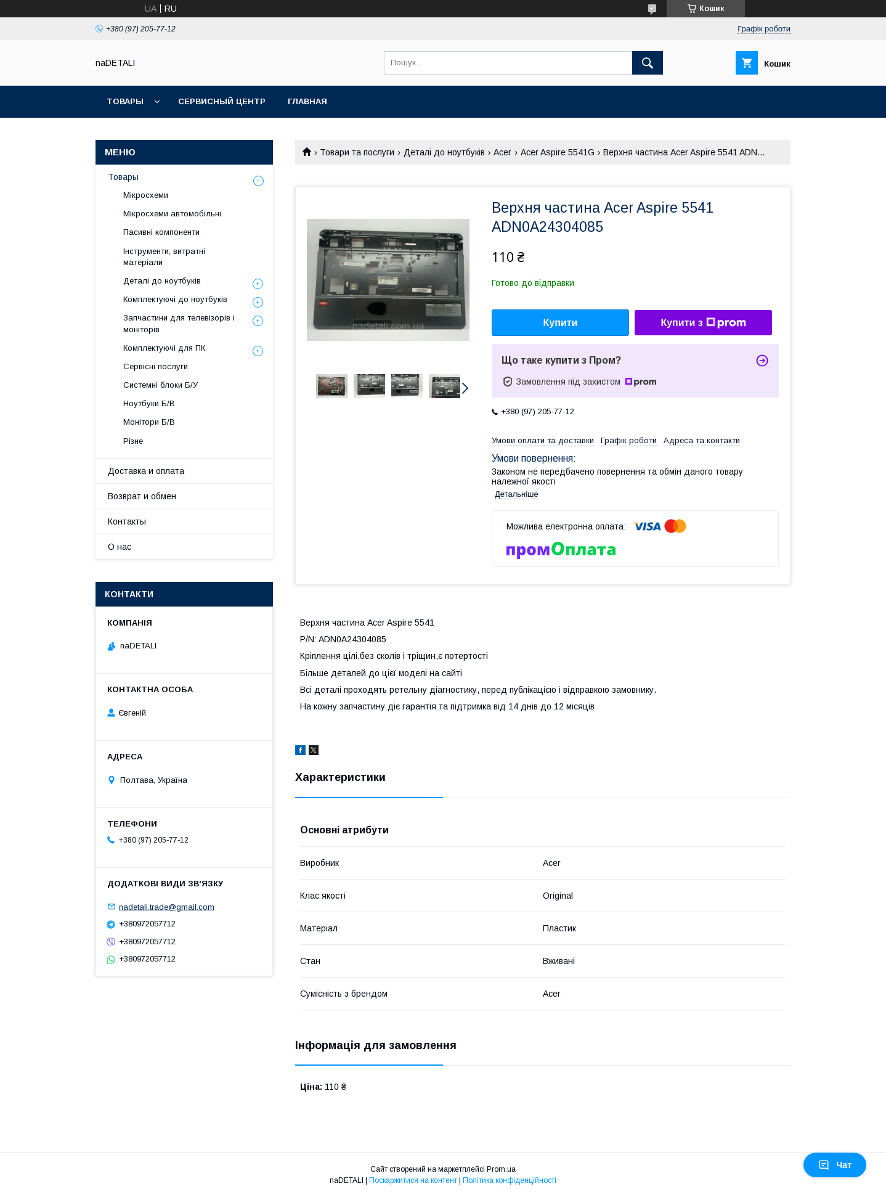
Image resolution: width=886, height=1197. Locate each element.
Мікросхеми (145, 195)
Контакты (127, 521)
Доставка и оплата (146, 471)
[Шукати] (647, 63)
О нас (119, 547)
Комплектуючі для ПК (164, 348)
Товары (125, 101)
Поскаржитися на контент (413, 1180)
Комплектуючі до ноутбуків (175, 299)
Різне (133, 441)
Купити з (703, 323)
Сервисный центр (222, 101)
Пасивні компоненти (161, 232)
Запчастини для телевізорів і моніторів (179, 323)
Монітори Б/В (149, 422)
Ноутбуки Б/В (149, 403)
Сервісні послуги (155, 366)
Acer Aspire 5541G (558, 152)
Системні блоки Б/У (160, 385)
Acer (502, 152)
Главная (307, 101)
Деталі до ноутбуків (444, 152)
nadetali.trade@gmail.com (166, 906)
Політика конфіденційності (509, 1180)
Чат (834, 1164)
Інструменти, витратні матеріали (164, 257)
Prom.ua (501, 1169)
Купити (560, 322)
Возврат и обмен (142, 496)
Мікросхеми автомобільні (172, 213)
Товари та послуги (357, 152)
